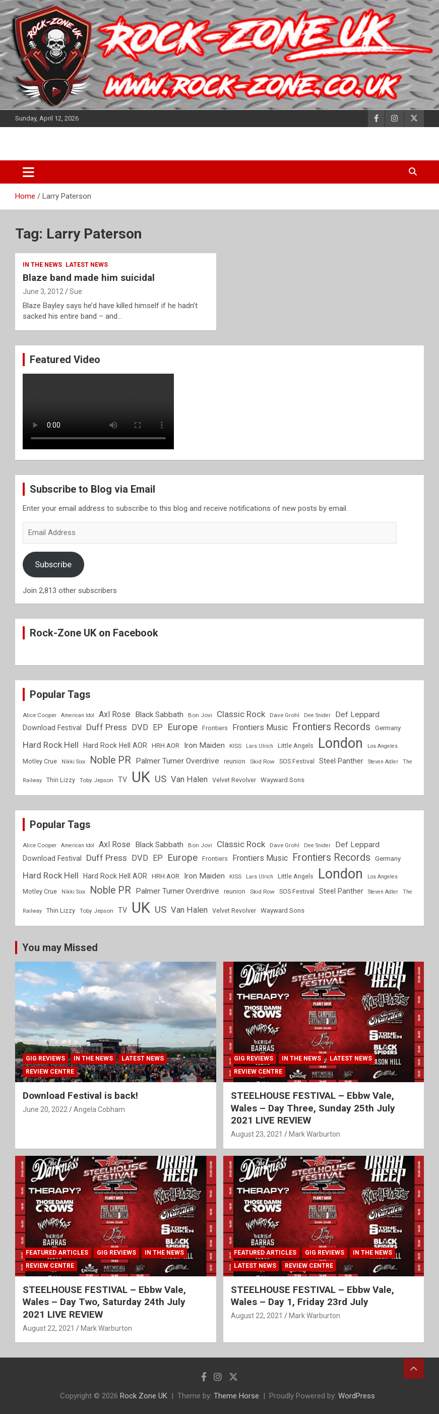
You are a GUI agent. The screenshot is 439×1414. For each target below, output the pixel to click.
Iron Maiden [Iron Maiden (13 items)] (204, 745)
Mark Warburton (314, 1134)
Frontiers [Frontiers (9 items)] (215, 728)
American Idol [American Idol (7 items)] (77, 715)
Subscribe (53, 564)
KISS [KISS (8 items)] (235, 745)
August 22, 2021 (49, 1328)
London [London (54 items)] (340, 743)
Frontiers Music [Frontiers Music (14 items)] (260, 727)
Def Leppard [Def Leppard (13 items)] (357, 714)
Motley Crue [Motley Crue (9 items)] (40, 761)
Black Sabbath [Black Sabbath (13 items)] (159, 714)
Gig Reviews (45, 1058)
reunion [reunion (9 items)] (234, 761)
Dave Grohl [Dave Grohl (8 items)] (284, 715)
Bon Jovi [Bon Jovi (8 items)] (200, 715)
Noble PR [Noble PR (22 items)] (110, 760)
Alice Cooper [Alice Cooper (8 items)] (39, 715)
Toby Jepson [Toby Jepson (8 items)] (96, 780)
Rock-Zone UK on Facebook (94, 633)
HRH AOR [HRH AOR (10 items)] (165, 745)
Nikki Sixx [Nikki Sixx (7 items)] (73, 761)
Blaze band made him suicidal (89, 277)
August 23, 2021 (257, 1134)
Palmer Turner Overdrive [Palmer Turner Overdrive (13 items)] (177, 760)
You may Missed (60, 947)
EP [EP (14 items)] (158, 727)
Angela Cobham (99, 1109)
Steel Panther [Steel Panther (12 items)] (341, 760)
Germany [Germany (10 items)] (388, 728)
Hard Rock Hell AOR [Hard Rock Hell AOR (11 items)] (115, 745)
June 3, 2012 (43, 291)
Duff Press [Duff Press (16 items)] (106, 727)
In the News (42, 264)
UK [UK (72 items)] (141, 777)
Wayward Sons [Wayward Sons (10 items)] (282, 780)
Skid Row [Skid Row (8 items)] (262, 761)
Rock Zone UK (143, 1395)
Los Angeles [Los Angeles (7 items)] (382, 746)
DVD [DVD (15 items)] (140, 727)
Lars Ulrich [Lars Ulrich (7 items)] (259, 746)
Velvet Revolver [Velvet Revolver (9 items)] (234, 780)
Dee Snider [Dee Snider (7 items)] (317, 715)
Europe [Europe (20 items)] (182, 727)
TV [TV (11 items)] (122, 780)
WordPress (356, 1395)
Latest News (87, 264)
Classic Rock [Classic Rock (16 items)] (241, 714)
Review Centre (50, 1071)
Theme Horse (236, 1395)
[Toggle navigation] (28, 172)
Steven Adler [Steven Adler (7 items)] (383, 761)
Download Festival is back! (80, 1095)
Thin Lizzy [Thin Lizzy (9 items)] (60, 780)
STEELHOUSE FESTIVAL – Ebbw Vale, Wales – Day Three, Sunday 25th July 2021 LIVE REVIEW (313, 1108)
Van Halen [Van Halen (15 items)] (189, 779)
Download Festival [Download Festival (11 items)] (52, 728)
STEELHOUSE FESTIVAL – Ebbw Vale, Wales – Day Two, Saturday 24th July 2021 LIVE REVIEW (104, 1302)
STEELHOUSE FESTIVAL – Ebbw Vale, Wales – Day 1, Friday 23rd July (312, 1296)
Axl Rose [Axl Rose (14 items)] (115, 714)
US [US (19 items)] (160, 779)
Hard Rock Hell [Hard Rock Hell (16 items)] (51, 745)
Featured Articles (57, 1252)
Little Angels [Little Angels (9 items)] (295, 745)
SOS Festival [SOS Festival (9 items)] (297, 761)
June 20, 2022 (45, 1109)
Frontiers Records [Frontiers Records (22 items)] (331, 727)
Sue (76, 291)
